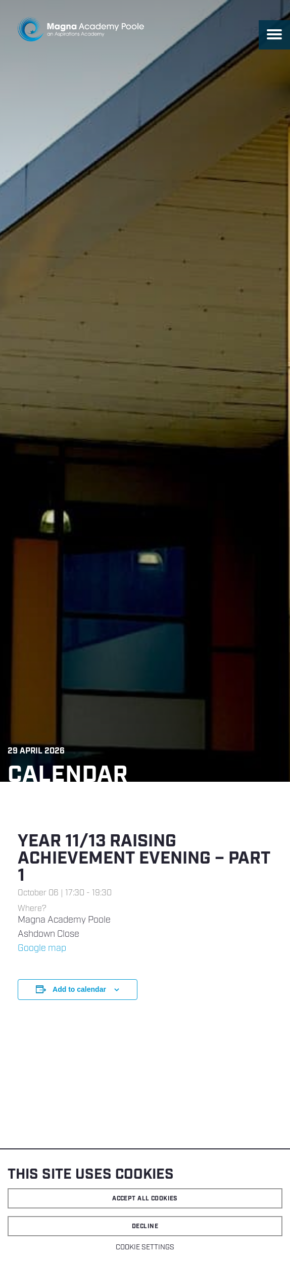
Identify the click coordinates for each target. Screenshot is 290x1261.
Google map (42, 948)
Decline (145, 1226)
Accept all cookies (145, 1198)
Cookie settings (145, 1247)
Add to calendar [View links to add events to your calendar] (79, 989)
